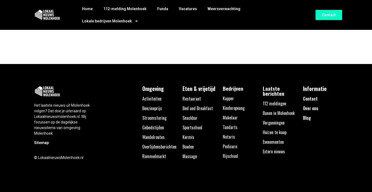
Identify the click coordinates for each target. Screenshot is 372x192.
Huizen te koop (274, 132)
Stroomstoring (154, 118)
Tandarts (230, 127)
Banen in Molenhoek (279, 113)
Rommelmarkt (154, 156)
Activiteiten (151, 98)
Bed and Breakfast (198, 108)
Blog (307, 118)
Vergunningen (274, 122)
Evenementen (273, 142)
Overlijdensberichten (159, 146)
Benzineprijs (152, 108)
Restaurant (192, 98)
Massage (190, 156)
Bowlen (188, 146)
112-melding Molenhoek (125, 9)
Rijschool (230, 156)
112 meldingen (274, 103)
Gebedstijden (153, 127)
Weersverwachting (224, 9)
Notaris (229, 137)
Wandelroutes (153, 137)
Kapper (228, 98)
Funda (162, 9)
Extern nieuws (274, 151)
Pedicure (230, 146)
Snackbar (190, 118)
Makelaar (230, 117)
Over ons (310, 108)
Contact (310, 98)
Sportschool (192, 127)
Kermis (188, 137)
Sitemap (41, 143)
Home (87, 9)
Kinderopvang (234, 108)
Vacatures (188, 9)
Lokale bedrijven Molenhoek (110, 21)
